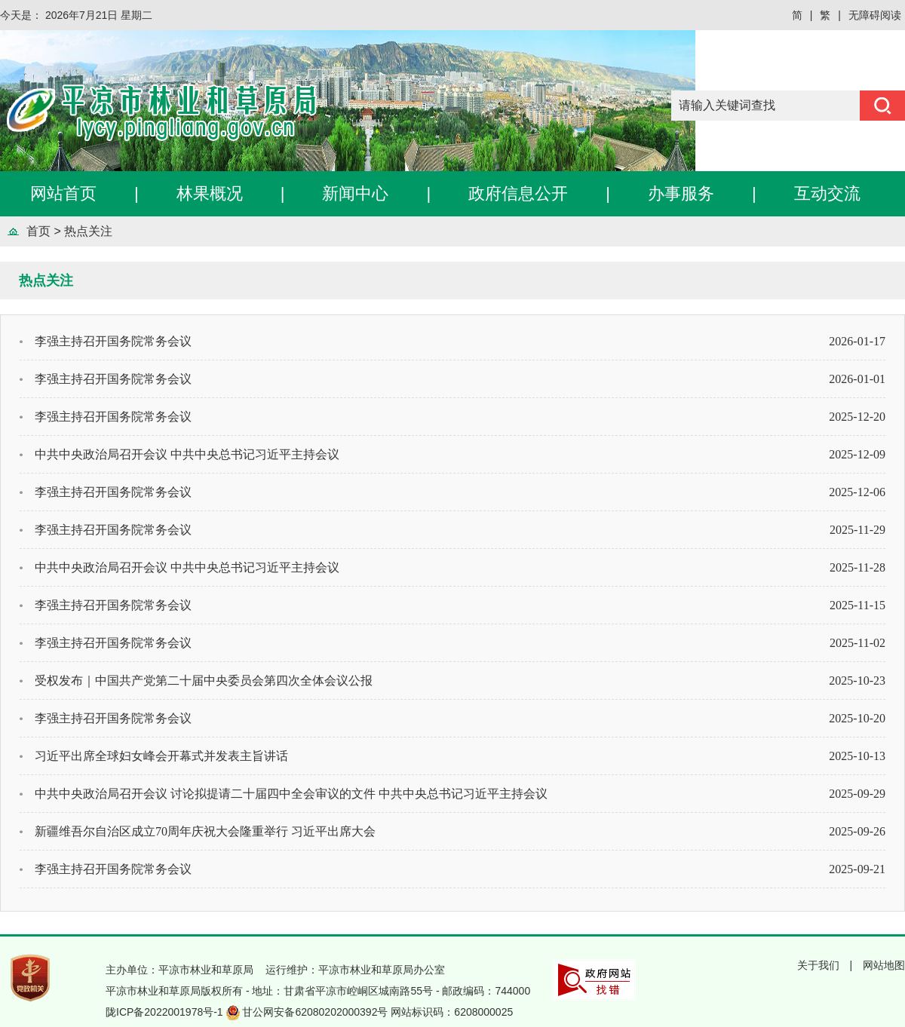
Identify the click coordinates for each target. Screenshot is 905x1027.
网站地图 (884, 965)
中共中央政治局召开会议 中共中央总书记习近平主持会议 (187, 454)
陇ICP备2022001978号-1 (166, 1012)
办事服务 (681, 193)
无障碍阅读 (874, 15)
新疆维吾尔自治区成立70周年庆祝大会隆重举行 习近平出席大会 (205, 831)
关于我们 (818, 965)
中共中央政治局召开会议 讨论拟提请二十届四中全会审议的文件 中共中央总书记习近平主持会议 (291, 793)
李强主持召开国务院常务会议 (113, 341)
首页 (38, 231)
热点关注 (88, 231)
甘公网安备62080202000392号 (316, 1012)
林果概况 (209, 193)
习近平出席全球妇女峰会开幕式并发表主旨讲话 (161, 756)
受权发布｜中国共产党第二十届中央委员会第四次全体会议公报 (204, 680)
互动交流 (827, 193)
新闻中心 (355, 193)
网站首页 (63, 193)
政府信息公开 (518, 193)
